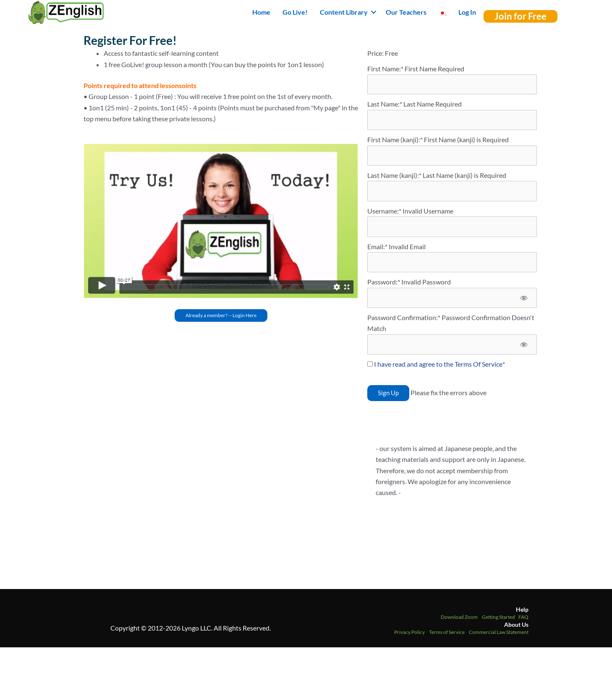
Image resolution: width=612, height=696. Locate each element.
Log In (467, 12)
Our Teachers (406, 12)
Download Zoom (459, 617)
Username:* (384, 211)
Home (261, 12)
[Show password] (524, 298)
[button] (373, 12)
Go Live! (295, 12)
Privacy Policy (409, 632)
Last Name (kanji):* (395, 175)
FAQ (523, 617)
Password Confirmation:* (403, 317)
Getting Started (498, 617)
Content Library (344, 12)
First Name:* (385, 69)
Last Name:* (384, 104)
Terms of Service (447, 632)
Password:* (383, 282)
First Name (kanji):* (395, 139)
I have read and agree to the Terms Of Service (438, 364)
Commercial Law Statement (498, 632)
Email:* (377, 246)
